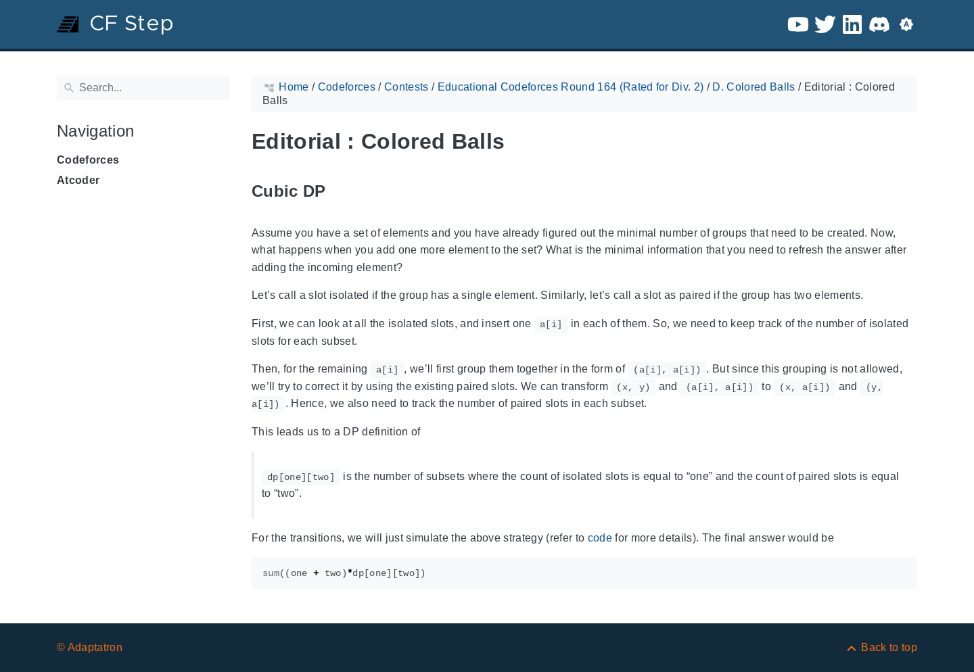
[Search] (143, 88)
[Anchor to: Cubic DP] (341, 191)
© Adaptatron (89, 647)
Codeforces (88, 160)
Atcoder (78, 180)
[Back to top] (881, 647)
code (600, 538)
